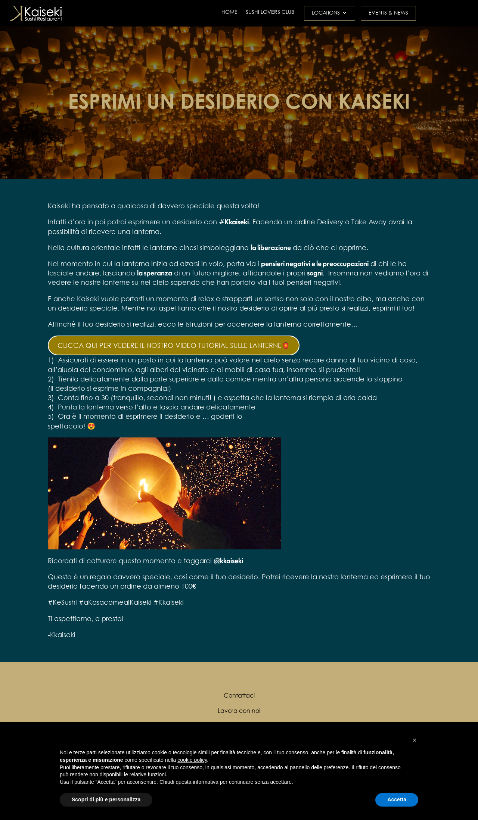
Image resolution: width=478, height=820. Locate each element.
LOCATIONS (326, 13)
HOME (229, 12)
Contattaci (239, 695)
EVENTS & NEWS (388, 13)
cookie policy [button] (192, 760)
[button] (414, 740)
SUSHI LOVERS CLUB (270, 12)
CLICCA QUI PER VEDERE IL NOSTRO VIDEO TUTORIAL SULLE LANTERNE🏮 (174, 345)
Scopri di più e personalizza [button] (106, 799)
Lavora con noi (239, 710)
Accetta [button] (396, 799)
